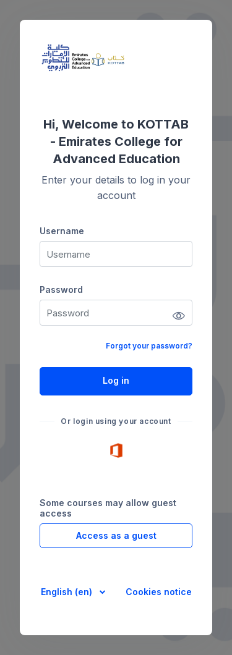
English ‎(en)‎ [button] (68, 591)
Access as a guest (116, 535)
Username (62, 231)
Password (61, 289)
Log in (116, 380)
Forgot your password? (149, 345)
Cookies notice (159, 591)
